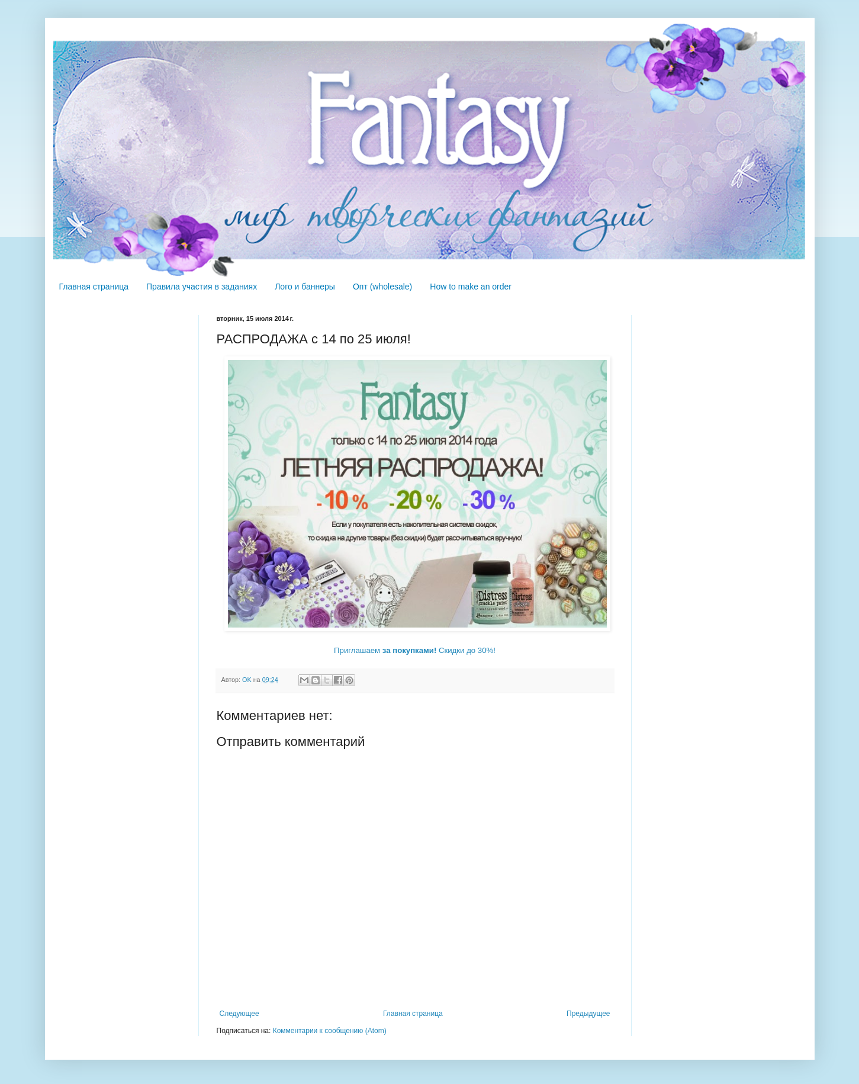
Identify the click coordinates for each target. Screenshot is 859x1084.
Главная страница (94, 286)
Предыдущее (588, 1013)
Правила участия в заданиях (201, 286)
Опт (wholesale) (382, 286)
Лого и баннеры (305, 286)
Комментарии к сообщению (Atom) (330, 1031)
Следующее (239, 1013)
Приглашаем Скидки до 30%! (415, 650)
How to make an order (470, 286)
